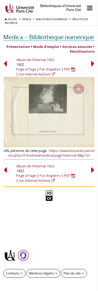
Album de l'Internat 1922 (35, 59)
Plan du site (72, 273)
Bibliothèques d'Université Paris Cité (60, 8)
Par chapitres (50, 69)
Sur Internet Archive (35, 74)
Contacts (12, 273)
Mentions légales (41, 273)
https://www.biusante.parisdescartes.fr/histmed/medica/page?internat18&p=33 (51, 153)
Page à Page (26, 69)
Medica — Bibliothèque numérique (48, 37)
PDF (69, 69)
